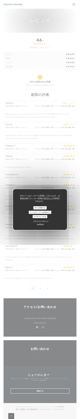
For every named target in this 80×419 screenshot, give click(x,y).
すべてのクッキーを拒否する (40, 212)
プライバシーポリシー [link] (40, 221)
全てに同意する (40, 208)
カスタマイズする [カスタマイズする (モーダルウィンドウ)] (40, 216)
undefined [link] (40, 224)
